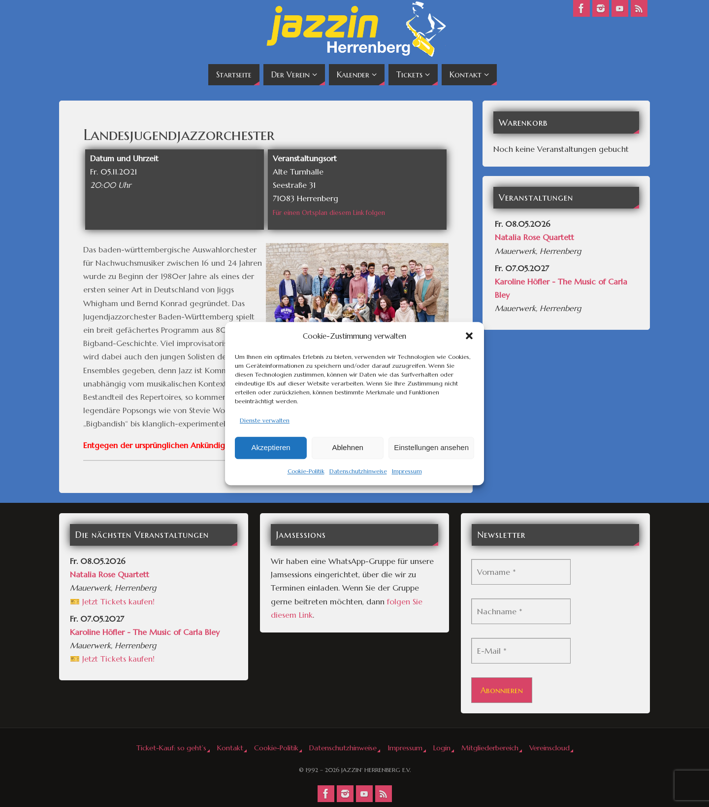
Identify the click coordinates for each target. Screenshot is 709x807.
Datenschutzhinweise (358, 471)
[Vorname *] (521, 572)
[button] (469, 336)
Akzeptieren (270, 448)
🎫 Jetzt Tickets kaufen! (112, 601)
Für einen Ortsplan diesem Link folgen (329, 213)
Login (442, 747)
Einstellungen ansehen (431, 448)
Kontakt (230, 747)
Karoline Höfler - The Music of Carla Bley (145, 632)
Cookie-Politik (306, 471)
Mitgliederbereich (489, 747)
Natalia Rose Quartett (534, 237)
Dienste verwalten (265, 420)
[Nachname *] (521, 611)
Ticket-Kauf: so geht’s (171, 747)
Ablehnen (347, 448)
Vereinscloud (549, 747)
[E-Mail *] (521, 650)
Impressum (407, 471)
